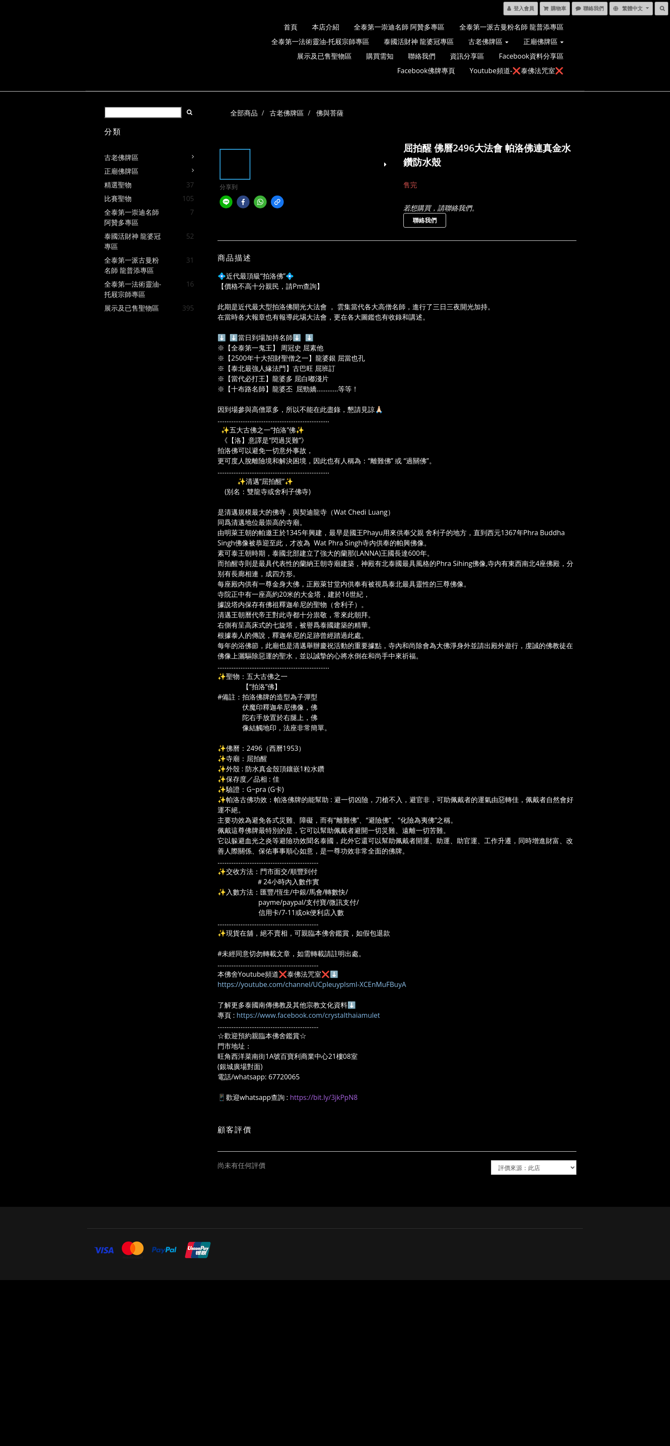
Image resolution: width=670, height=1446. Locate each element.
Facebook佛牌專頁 (426, 70)
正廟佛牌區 (543, 41)
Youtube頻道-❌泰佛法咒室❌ (517, 70)
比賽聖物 (118, 198)
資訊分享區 (467, 56)
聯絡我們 (421, 56)
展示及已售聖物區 (324, 56)
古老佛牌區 (488, 41)
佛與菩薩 (330, 113)
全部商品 (244, 113)
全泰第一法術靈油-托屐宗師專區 (320, 41)
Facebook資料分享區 (531, 56)
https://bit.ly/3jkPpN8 (323, 1097)
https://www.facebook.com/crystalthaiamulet (308, 1015)
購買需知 (380, 56)
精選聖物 (118, 185)
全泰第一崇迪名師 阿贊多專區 (399, 27)
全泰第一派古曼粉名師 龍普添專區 (511, 27)
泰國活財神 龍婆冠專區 (419, 41)
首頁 (290, 27)
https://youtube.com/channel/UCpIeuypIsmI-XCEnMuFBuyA (311, 984)
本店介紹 (325, 27)
